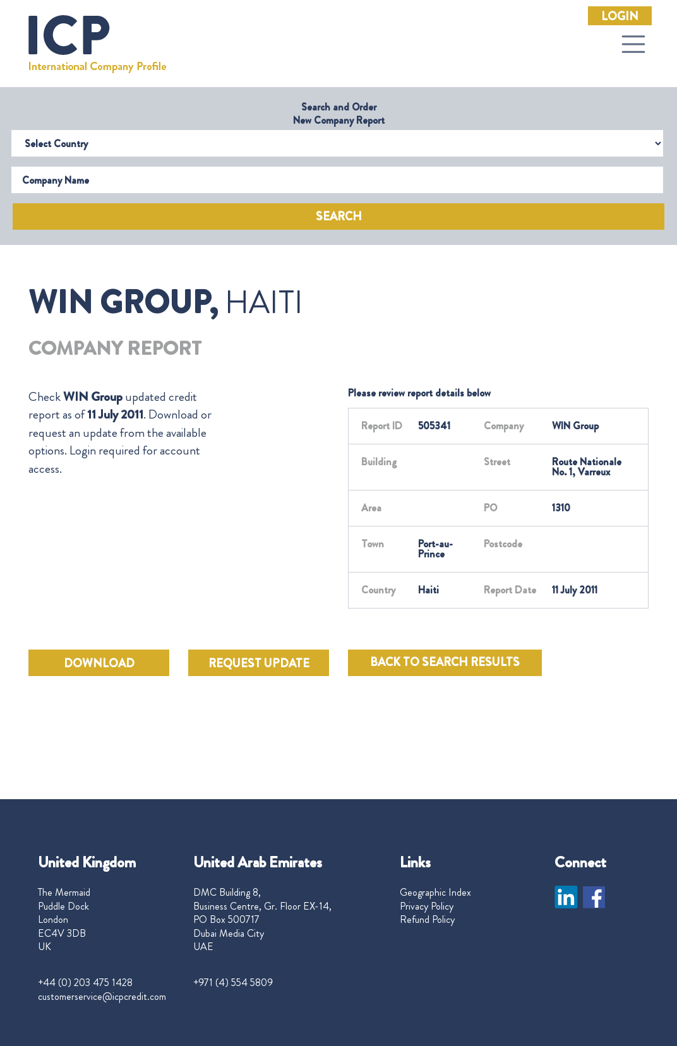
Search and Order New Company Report (339, 113)
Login (619, 16)
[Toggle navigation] (633, 44)
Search (339, 216)
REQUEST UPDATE (258, 663)
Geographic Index (435, 893)
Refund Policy (427, 920)
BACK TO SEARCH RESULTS (445, 662)
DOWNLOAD (99, 663)
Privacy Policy (426, 906)
